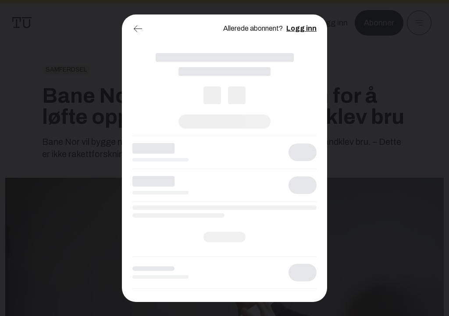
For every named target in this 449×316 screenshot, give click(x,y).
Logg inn (301, 28)
